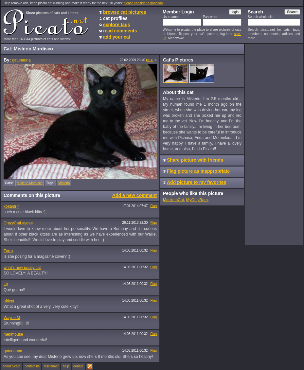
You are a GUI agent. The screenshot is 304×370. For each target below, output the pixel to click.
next (149, 60)
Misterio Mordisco (29, 183)
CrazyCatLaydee (18, 223)
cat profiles (115, 18)
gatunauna (21, 60)
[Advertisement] (274, 144)
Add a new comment (134, 195)
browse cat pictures (124, 12)
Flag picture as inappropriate (198, 171)
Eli (6, 284)
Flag (154, 206)
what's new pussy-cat (22, 267)
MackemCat (173, 200)
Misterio (64, 183)
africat (9, 301)
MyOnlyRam (197, 200)
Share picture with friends (195, 160)
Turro (8, 251)
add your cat (116, 37)
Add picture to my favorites (196, 182)
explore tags (116, 24)
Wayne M (12, 317)
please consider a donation (143, 3)
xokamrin (12, 206)
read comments (120, 30)
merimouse (13, 334)
